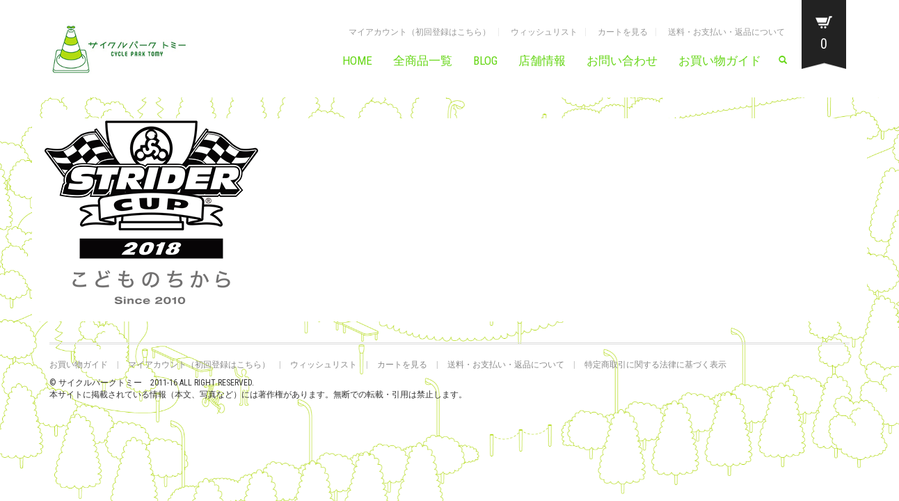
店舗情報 (542, 60)
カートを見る (623, 32)
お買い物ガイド (719, 60)
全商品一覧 (422, 60)
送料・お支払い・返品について (726, 32)
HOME (357, 60)
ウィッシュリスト (544, 32)
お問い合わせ (622, 60)
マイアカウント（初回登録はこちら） (420, 32)
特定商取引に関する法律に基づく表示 (655, 364)
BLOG (485, 60)
